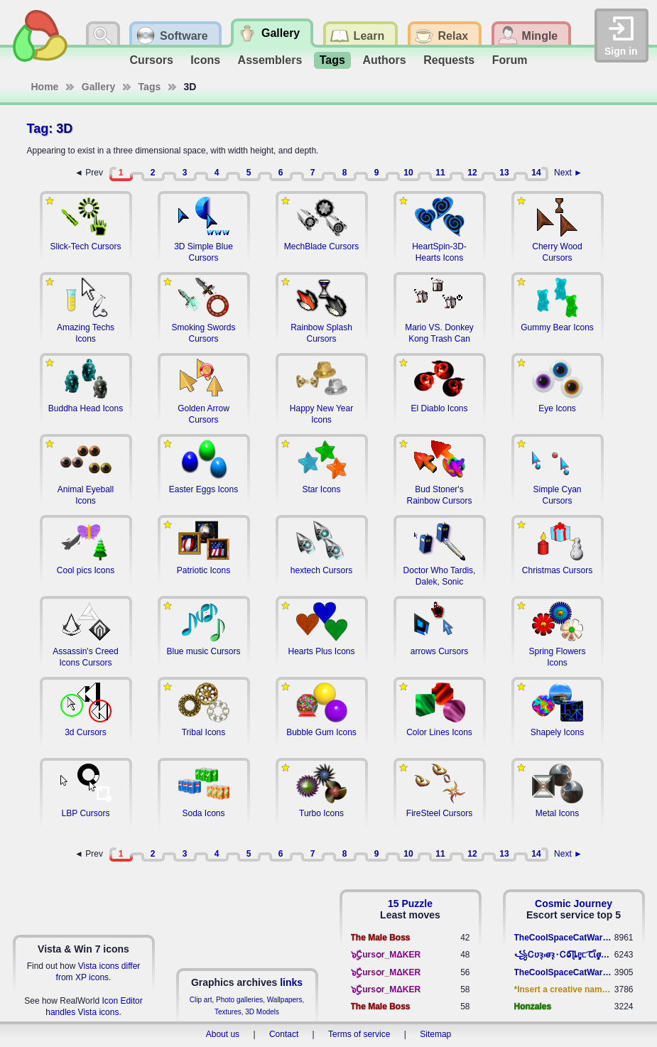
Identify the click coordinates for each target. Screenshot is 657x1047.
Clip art (201, 1000)
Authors (384, 60)
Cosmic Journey (573, 903)
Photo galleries (239, 1000)
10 (408, 173)
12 (472, 173)
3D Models (262, 1012)
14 (536, 173)
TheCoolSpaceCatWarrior (564, 938)
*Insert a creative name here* (564, 989)
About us (222, 1034)
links (291, 982)
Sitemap (435, 1034)
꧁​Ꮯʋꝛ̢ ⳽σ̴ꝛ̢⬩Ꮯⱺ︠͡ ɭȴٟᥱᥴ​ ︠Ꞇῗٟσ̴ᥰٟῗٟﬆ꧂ (564, 955)
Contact (283, 1034)
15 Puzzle (410, 903)
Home (45, 86)
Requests (448, 60)
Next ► (568, 173)
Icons (205, 60)
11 (440, 173)
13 (504, 173)
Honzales (533, 1006)
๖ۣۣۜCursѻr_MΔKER (386, 955)
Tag (38, 128)
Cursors (151, 60)
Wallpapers (285, 1000)
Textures (228, 1012)
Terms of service (359, 1034)
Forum (510, 60)
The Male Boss (381, 938)
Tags (332, 60)
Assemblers (270, 60)
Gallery (98, 86)
